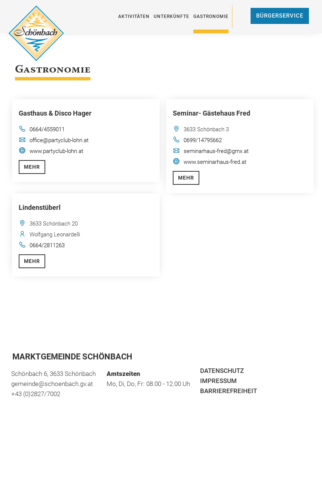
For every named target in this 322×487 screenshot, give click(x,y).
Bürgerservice (279, 15)
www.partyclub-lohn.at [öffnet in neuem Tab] (56, 151)
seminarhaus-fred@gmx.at (216, 151)
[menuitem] (134, 16)
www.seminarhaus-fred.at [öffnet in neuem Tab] (215, 162)
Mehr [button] (32, 167)
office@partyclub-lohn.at (59, 140)
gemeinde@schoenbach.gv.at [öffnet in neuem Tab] (52, 384)
